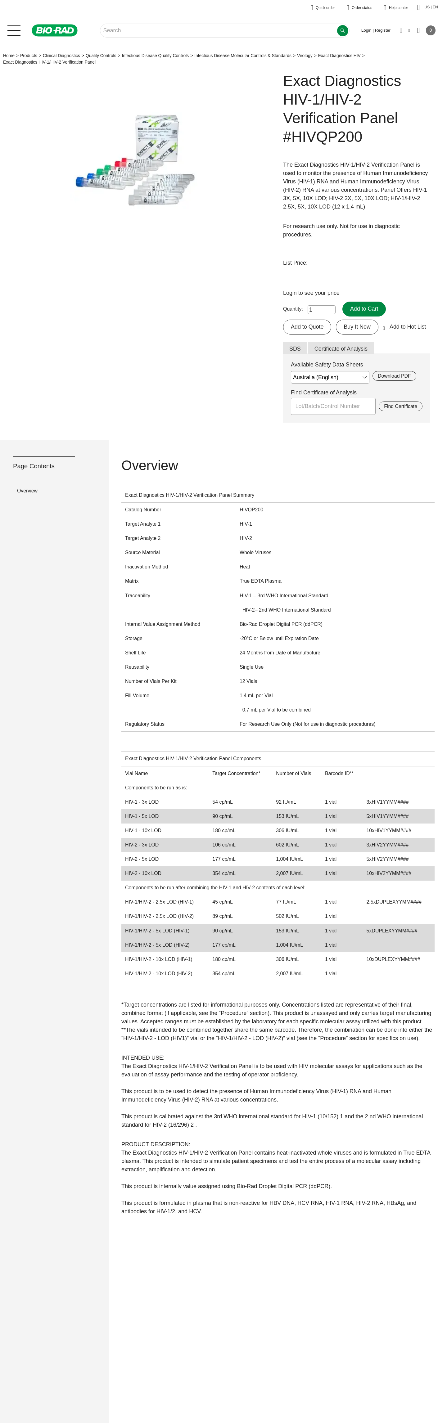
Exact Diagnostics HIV (339, 55)
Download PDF (394, 376)
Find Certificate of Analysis (324, 392)
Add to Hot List (408, 327)
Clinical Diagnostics (61, 55)
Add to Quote (307, 327)
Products (28, 55)
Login (290, 293)
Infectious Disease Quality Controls (155, 55)
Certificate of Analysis (341, 349)
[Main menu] (14, 30)
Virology (305, 55)
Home (9, 55)
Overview (27, 490)
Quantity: (293, 309)
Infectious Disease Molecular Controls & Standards (242, 55)
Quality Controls (101, 55)
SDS (295, 349)
